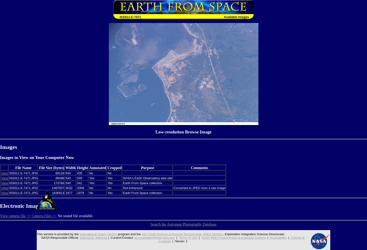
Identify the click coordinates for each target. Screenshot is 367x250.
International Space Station (98, 234)
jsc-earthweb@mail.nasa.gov (155, 237)
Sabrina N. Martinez (93, 237)
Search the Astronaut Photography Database (183, 224)
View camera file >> (15, 216)
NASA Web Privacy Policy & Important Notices (234, 237)
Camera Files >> (44, 216)
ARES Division (213, 234)
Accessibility (278, 237)
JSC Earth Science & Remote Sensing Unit (171, 234)
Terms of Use (188, 237)
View (4, 173)
